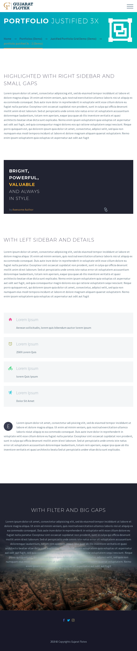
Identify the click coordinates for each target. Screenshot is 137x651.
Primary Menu (130, 6)
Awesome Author (22, 209)
